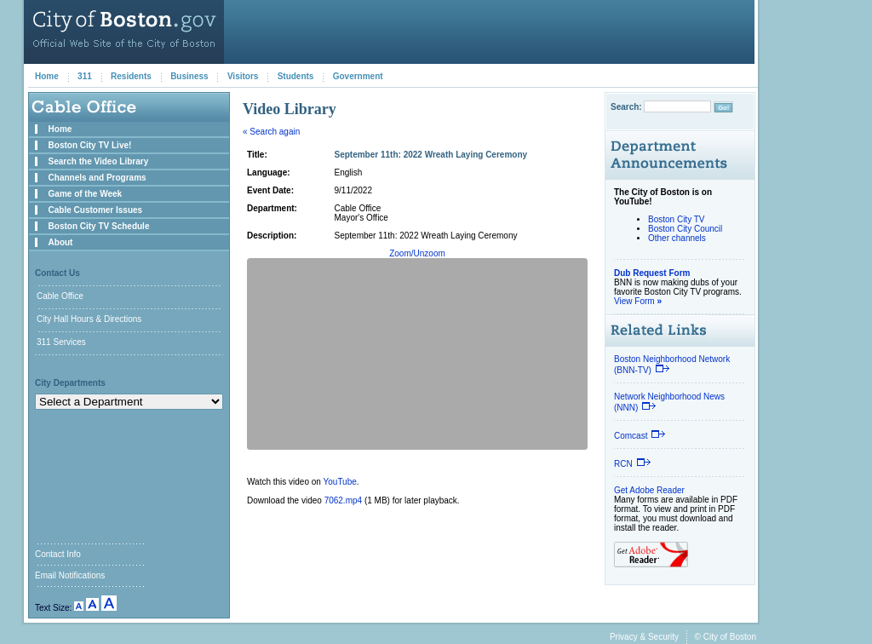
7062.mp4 (343, 500)
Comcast (640, 435)
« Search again (271, 131)
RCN (632, 464)
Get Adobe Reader (649, 490)
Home (47, 76)
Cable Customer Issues (96, 210)
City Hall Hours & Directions (89, 319)
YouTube (340, 481)
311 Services (61, 342)
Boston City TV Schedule (99, 226)
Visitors (243, 76)
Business (189, 76)
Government (358, 76)
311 (84, 76)
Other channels (677, 238)
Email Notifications (70, 575)
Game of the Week (86, 193)
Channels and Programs (97, 177)
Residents (131, 76)
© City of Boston (725, 636)
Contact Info (58, 554)
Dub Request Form (652, 273)
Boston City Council (685, 228)
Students (296, 76)
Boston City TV (676, 219)
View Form (638, 301)
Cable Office (60, 296)
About (61, 242)
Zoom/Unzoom (417, 253)
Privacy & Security (644, 636)
